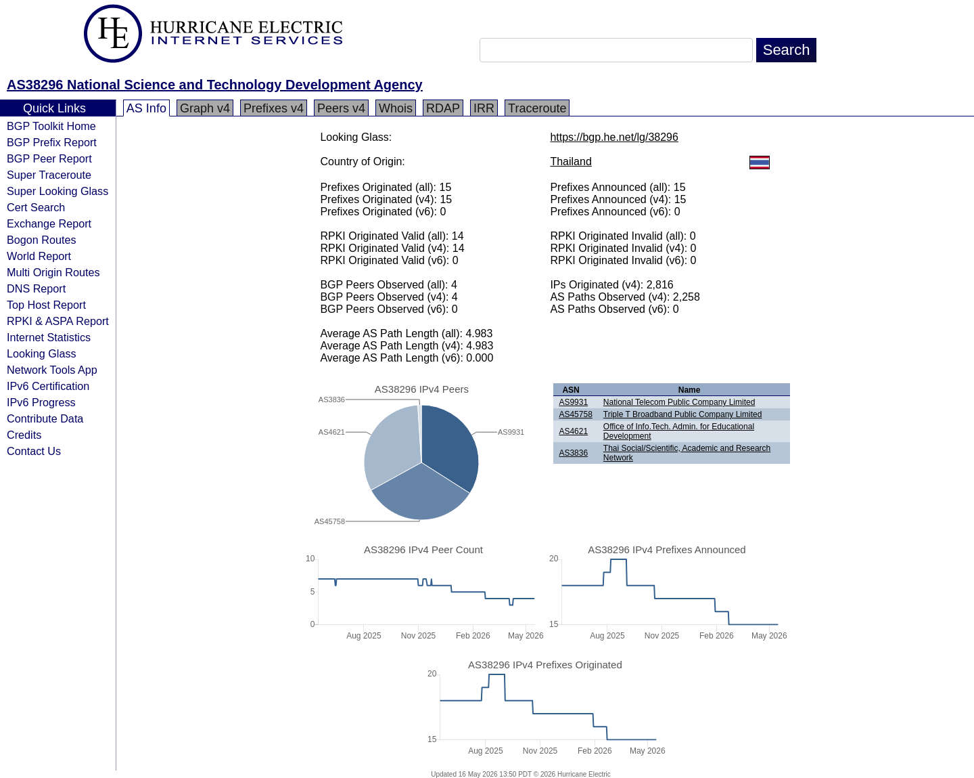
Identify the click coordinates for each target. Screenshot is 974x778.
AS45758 (575, 414)
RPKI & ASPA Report (58, 321)
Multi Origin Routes (53, 272)
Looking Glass (41, 353)
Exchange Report (49, 223)
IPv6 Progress (41, 402)
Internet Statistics (49, 337)
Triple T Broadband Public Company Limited (682, 414)
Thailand (570, 161)
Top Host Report (46, 305)
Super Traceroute (49, 175)
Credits (24, 435)
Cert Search (36, 207)
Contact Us (34, 451)
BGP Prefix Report (52, 142)
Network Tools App (52, 370)
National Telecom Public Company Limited (679, 402)
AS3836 (573, 453)
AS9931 (573, 402)
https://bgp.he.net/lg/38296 (614, 137)
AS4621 (573, 431)
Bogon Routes (41, 240)
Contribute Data (45, 418)
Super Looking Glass (57, 191)
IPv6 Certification (48, 386)
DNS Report (36, 288)
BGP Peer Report (49, 158)
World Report (39, 256)
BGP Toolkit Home (51, 126)
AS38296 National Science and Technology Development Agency (215, 84)
